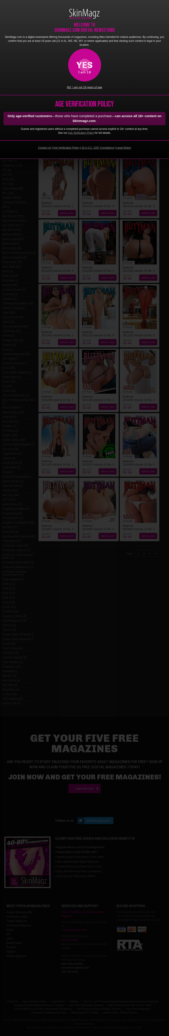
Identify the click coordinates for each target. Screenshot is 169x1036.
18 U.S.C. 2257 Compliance (97, 147)
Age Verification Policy (81, 132)
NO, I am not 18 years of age (84, 87)
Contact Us (44, 147)
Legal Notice (123, 147)
